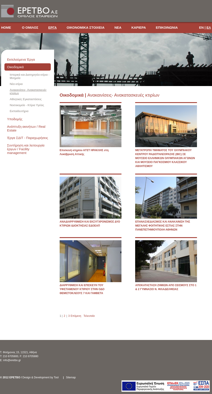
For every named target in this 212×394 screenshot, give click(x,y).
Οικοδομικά (15, 67)
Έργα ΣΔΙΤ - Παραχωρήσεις (27, 138)
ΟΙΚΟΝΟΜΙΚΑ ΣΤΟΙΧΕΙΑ (85, 27)
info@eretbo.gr (12, 360)
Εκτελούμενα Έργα (21, 59)
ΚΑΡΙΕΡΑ (138, 27)
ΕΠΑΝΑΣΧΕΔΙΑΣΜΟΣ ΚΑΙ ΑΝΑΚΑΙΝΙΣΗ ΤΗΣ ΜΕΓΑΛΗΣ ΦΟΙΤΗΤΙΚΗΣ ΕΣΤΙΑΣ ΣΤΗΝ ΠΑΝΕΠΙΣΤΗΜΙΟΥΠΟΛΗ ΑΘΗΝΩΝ (162, 225)
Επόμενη (76, 315)
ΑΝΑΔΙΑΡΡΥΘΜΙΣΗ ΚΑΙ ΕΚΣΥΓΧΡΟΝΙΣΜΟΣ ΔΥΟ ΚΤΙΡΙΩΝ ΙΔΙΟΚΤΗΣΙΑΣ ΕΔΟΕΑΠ (90, 223)
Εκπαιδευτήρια (19, 111)
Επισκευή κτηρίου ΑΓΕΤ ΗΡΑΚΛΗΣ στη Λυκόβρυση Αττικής (84, 152)
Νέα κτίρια (16, 84)
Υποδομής (14, 119)
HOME (6, 27)
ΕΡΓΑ (52, 27)
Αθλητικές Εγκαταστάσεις (26, 99)
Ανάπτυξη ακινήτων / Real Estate (26, 128)
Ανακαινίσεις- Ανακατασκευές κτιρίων (28, 91)
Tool (56, 377)
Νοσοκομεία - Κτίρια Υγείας (27, 105)
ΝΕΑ (117, 27)
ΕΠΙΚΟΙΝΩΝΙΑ (167, 27)
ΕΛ (208, 27)
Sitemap (71, 377)
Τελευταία (89, 315)
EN (201, 27)
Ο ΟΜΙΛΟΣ (30, 27)
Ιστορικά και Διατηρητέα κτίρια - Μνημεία (29, 76)
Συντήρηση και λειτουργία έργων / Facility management (25, 149)
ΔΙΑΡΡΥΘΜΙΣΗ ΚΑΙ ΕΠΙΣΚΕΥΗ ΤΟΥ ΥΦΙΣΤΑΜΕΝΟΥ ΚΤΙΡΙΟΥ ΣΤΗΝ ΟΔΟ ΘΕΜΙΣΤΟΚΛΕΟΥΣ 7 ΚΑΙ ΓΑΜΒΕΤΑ (82, 289)
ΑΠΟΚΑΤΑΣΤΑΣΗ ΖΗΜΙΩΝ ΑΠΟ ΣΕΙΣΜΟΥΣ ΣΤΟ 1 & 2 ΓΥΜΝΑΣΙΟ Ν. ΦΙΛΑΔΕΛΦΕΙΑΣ (165, 287)
